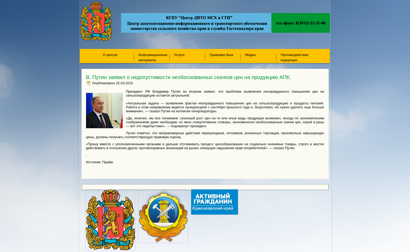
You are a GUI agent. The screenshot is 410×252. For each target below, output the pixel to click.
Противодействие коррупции (295, 57)
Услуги (179, 55)
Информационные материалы (153, 57)
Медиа (250, 55)
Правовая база (221, 55)
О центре (110, 55)
